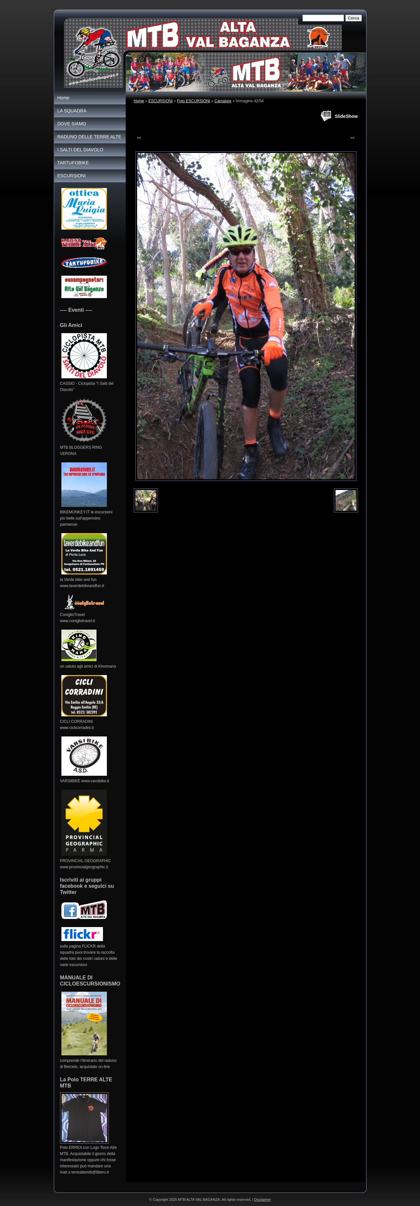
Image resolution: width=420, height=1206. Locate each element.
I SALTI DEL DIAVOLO (80, 149)
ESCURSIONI (160, 101)
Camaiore (222, 101)
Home (139, 101)
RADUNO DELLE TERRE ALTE (89, 136)
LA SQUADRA (71, 110)
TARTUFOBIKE (73, 162)
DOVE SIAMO (71, 123)
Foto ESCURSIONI (193, 101)
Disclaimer (262, 1199)
